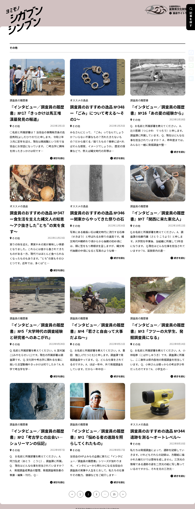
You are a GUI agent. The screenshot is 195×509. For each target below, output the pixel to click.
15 (114, 486)
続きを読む (57, 150)
